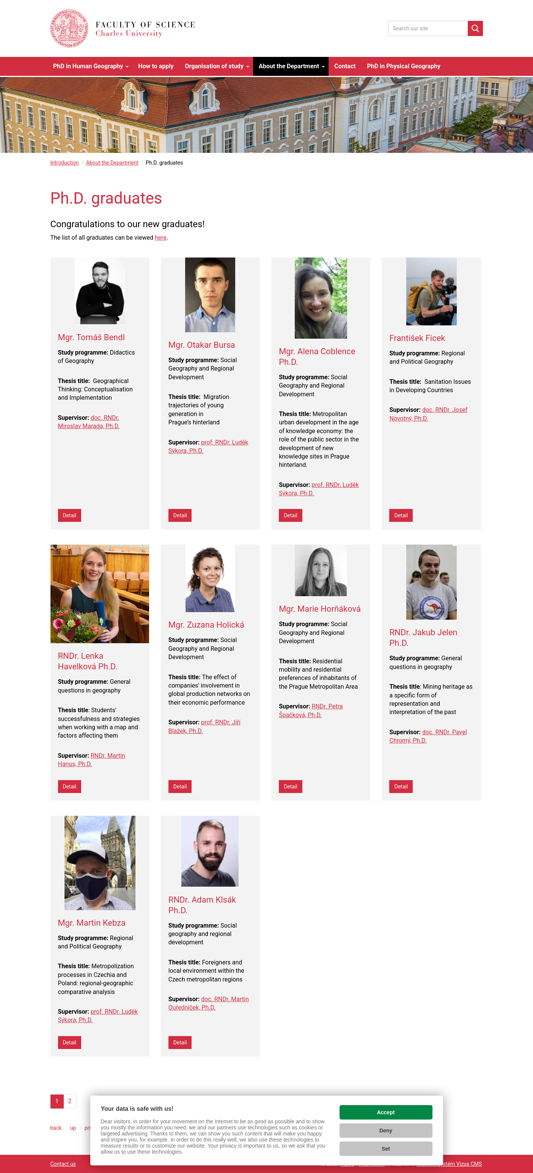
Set (386, 1149)
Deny (385, 1130)
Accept (386, 1112)
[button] (89, 66)
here (161, 237)
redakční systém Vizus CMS (449, 1164)
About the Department (112, 163)
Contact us (63, 1164)
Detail (70, 515)
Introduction (64, 163)
